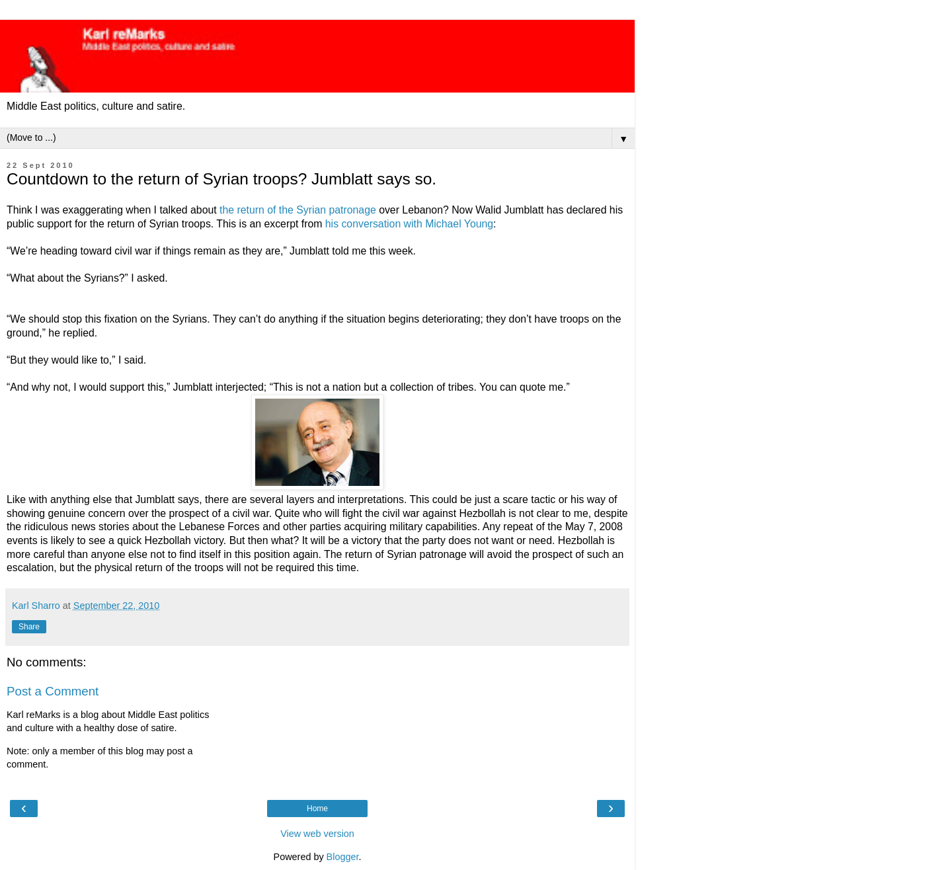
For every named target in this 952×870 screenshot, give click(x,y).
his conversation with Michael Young (409, 223)
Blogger (343, 856)
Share (29, 626)
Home (317, 808)
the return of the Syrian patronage (297, 210)
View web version (317, 833)
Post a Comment (53, 691)
